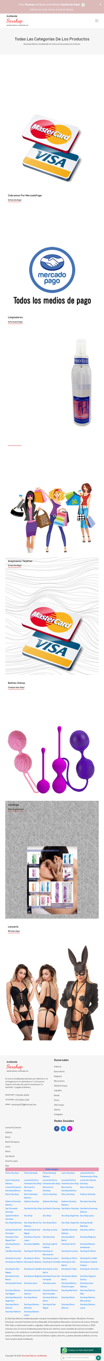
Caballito (58, 1090)
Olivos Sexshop (68, 1194)
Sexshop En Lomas (69, 1251)
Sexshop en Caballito (33, 1269)
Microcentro (59, 1081)
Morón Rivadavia (12, 1142)
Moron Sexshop (86, 1187)
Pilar (7, 1166)
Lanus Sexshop (68, 1173)
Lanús (7, 1147)
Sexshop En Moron (88, 1251)
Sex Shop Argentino (70, 1216)
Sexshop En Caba (69, 1269)
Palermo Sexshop (87, 1194)
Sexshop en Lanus (13, 1258)
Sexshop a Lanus (50, 1230)
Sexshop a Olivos (87, 1230)
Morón (8, 1137)
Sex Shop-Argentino (70, 1223)
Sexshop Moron (30, 1297)
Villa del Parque (60, 1086)
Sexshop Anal (49, 1237)
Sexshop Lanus (30, 1283)
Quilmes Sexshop (31, 1201)
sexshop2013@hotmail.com (23, 1105)
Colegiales (58, 1114)
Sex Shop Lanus (87, 1216)
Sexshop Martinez (69, 1290)
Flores (56, 1100)
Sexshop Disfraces (13, 1283)
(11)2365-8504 (22, 1095)
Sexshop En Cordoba (52, 1262)
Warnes (57, 1110)
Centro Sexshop (50, 1194)
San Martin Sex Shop (33, 1208)
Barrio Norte (59, 1071)
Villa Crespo (59, 1105)
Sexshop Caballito (32, 1244)
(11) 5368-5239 (22, 1100)
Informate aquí (15, 322)
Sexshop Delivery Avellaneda (34, 1356)
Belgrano (58, 1076)
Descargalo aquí (16, 809)
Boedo (57, 1095)
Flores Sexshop (12, 1173)
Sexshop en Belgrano (33, 1276)
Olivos (7, 1151)
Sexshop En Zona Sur (89, 1269)
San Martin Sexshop (51, 1208)
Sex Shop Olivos (50, 1223)
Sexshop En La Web (88, 1258)
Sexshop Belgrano (88, 1237)
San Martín (10, 1156)
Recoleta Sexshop (88, 1201)
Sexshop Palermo (13, 1312)
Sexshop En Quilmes (33, 1262)
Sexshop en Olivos (32, 1258)
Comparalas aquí (16, 687)
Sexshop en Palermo (14, 1262)
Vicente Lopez (11, 1161)
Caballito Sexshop (13, 1251)
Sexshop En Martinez (33, 1251)
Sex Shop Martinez (13, 1223)
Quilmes (8, 1132)
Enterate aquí (14, 200)
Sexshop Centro (68, 1244)
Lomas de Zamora (13, 1127)
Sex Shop (28, 1216)
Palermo (57, 1067)
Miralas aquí (14, 931)
